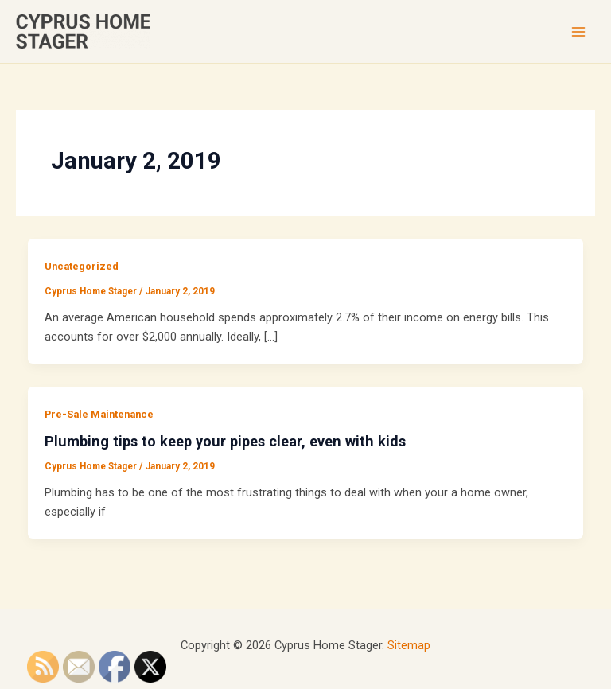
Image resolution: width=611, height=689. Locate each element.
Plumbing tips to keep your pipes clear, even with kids (225, 441)
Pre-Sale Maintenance (99, 414)
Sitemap (408, 645)
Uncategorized (82, 266)
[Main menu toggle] (578, 32)
